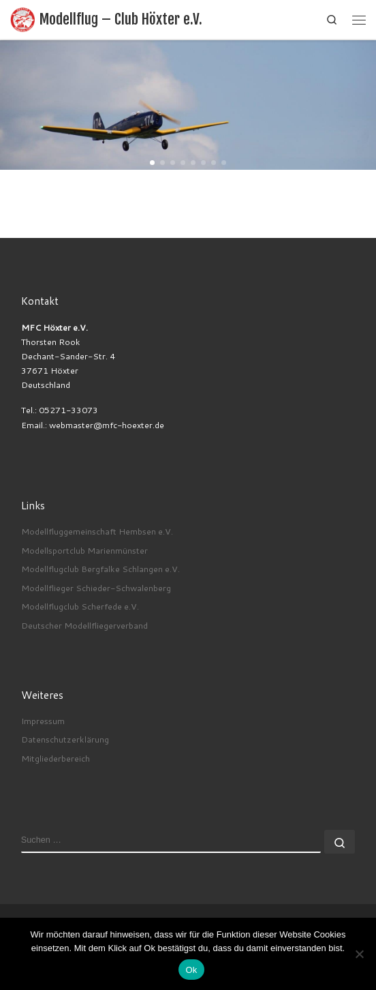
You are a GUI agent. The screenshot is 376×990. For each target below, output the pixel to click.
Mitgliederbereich (55, 758)
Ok (191, 970)
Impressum (43, 721)
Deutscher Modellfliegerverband (84, 625)
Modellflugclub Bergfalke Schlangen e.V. (100, 568)
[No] (359, 954)
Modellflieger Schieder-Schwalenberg (96, 588)
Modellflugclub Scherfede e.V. (80, 606)
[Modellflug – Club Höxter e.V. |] (22, 19)
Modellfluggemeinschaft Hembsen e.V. (97, 531)
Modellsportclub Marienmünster (84, 550)
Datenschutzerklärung (65, 739)
